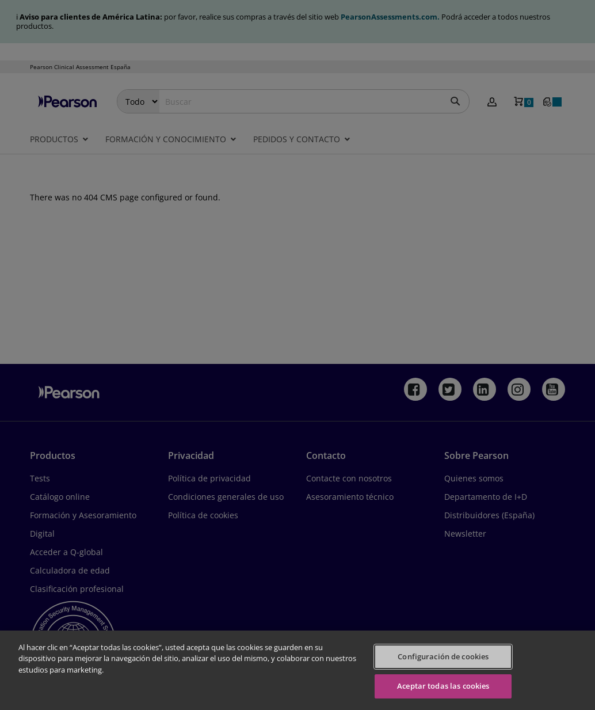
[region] (297, 670)
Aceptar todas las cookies (443, 686)
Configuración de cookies (443, 656)
